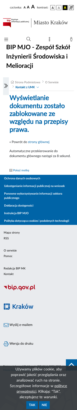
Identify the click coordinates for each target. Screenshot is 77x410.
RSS (6, 238)
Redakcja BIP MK (14, 268)
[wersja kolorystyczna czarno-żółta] (65, 7)
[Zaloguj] (72, 40)
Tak (32, 405)
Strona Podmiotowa (27, 82)
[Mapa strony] (50, 40)
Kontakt (9, 274)
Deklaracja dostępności (18, 205)
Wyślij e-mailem (18, 325)
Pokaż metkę (21, 170)
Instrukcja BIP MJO (16, 213)
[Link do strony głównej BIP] (38, 23)
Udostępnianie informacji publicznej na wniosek (34, 186)
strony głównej (38, 142)
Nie (44, 405)
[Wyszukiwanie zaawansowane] (28, 39)
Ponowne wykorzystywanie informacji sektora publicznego (33, 196)
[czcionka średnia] (28, 7)
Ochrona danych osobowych (22, 178)
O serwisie (10, 250)
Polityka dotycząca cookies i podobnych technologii (36, 221)
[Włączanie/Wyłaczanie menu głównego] (6, 40)
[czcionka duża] (33, 7)
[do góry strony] (71, 364)
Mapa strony (12, 232)
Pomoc (8, 256)
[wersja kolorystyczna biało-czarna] (59, 7)
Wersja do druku (18, 343)
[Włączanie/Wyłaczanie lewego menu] (6, 86)
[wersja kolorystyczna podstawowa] (52, 7)
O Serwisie (52, 82)
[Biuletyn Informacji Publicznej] (38, 290)
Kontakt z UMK (25, 87)
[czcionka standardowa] (25, 7)
